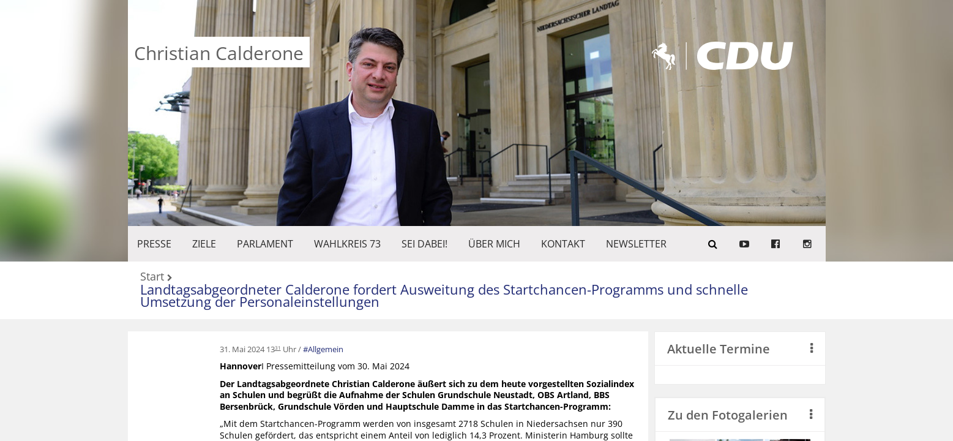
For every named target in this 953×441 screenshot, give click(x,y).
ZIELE (204, 244)
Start (152, 277)
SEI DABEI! (424, 244)
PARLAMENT (265, 244)
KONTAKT (563, 244)
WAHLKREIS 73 (347, 244)
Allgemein (325, 349)
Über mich (494, 244)
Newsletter (636, 244)
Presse (154, 244)
